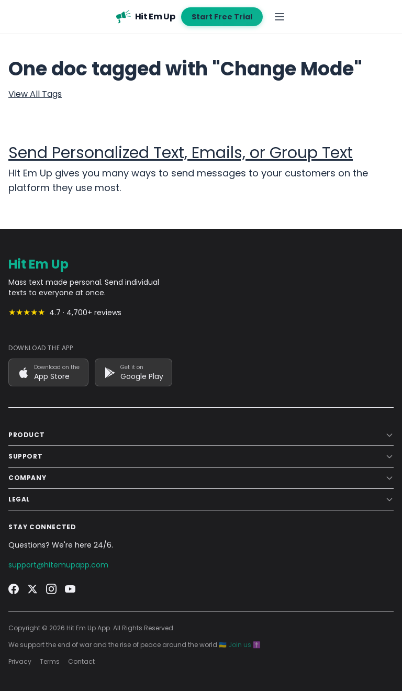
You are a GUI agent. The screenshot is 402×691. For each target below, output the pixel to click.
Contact (81, 661)
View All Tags (35, 94)
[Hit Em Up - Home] (145, 16)
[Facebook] (13, 589)
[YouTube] (70, 589)
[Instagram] (51, 589)
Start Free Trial (222, 17)
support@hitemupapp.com (58, 565)
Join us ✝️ (244, 644)
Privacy (19, 661)
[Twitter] (32, 589)
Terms (50, 661)
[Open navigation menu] (279, 16)
